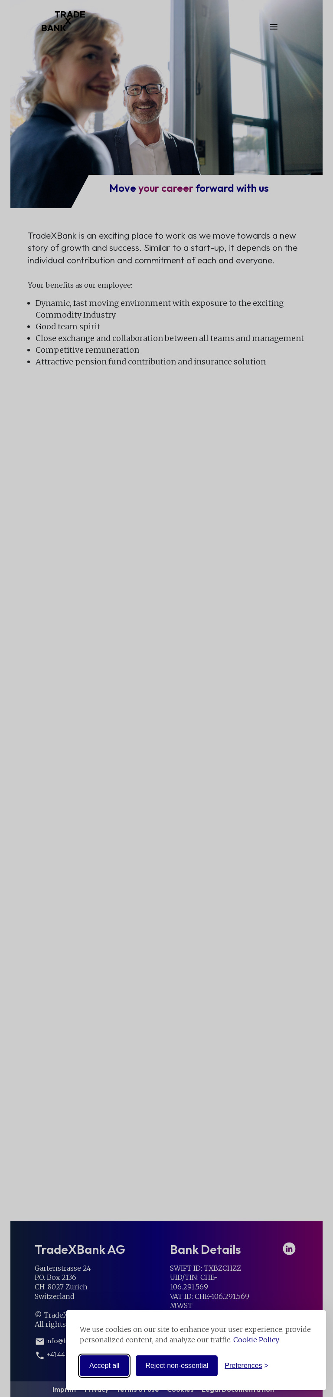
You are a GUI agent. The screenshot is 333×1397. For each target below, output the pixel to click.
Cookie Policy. (256, 1339)
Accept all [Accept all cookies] (104, 1365)
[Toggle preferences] (246, 1366)
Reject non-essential (176, 1365)
